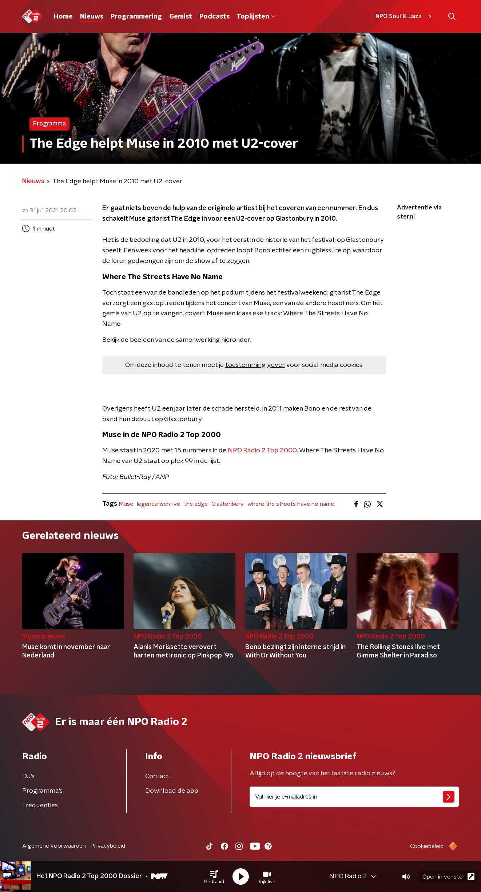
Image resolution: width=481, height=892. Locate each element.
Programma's (42, 791)
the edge (196, 504)
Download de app (171, 791)
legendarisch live (158, 504)
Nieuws (91, 16)
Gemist (180, 16)
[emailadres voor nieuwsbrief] (354, 797)
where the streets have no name (290, 504)
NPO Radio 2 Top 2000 (262, 450)
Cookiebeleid (427, 846)
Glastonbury (227, 504)
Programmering (136, 16)
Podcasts (214, 16)
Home (63, 16)
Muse (126, 504)
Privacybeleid (107, 846)
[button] (214, 876)
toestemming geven (255, 365)
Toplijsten (256, 16)
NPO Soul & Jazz (404, 16)
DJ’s (28, 776)
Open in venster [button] (448, 876)
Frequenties (40, 805)
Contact (157, 776)
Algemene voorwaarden (54, 846)
